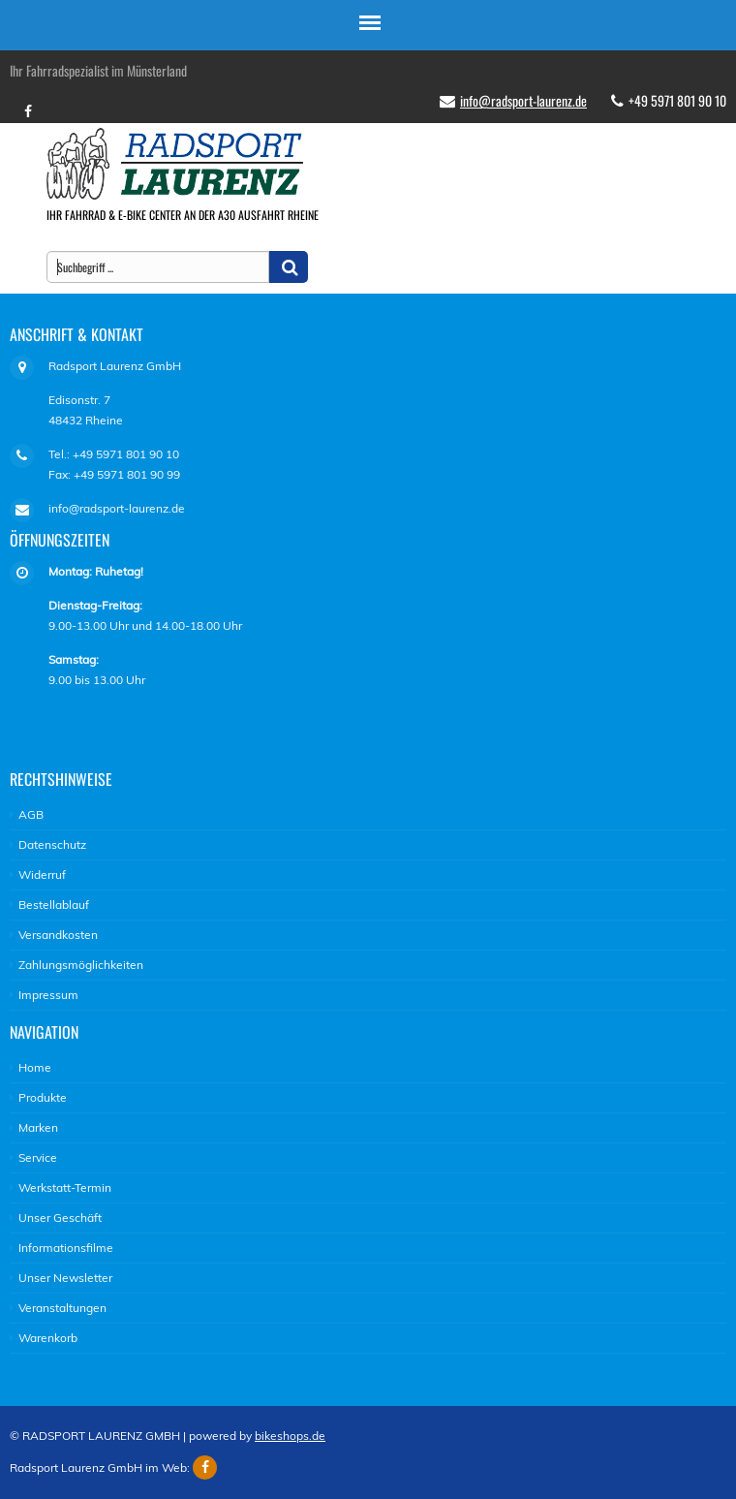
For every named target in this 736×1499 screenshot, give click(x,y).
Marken (38, 1127)
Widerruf (42, 874)
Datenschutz (52, 844)
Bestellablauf (53, 904)
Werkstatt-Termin (64, 1187)
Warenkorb (47, 1337)
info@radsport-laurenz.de (523, 100)
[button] (288, 267)
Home (34, 1067)
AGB (31, 814)
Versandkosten (58, 934)
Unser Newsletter (65, 1277)
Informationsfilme (65, 1247)
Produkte (42, 1097)
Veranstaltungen (62, 1307)
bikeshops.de (290, 1435)
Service (37, 1157)
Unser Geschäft (60, 1217)
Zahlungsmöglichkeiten (80, 964)
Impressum (48, 994)
